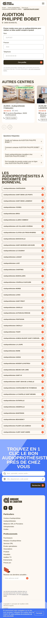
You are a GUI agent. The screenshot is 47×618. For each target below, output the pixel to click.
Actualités (6, 554)
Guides (5, 529)
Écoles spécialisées (10, 546)
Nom (5, 33)
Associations (7, 549)
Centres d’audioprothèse (11, 518)
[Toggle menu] (43, 3)
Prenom (6, 42)
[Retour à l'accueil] (16, 500)
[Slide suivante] (10, 127)
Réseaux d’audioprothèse (12, 541)
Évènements (7, 560)
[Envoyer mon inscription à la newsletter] (27, 578)
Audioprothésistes (9, 521)
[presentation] (18, 585)
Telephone (7, 52)
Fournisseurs (7, 538)
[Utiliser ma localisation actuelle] (43, 479)
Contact (5, 608)
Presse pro (7, 563)
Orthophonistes (8, 526)
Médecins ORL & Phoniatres (13, 524)
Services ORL (8, 543)
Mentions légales (8, 605)
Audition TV (7, 557)
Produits (6, 552)
